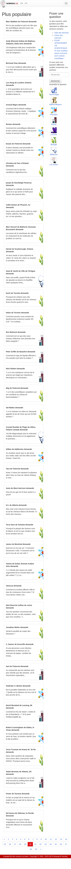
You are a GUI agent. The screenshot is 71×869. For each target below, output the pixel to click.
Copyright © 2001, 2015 (38, 856)
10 (46, 839)
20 (30, 844)
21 (35, 844)
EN (21, 3)
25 (56, 844)
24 (51, 844)
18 (20, 844)
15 (5, 844)
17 (15, 844)
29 (36, 849)
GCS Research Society (58, 856)
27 (66, 844)
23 (46, 844)
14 (66, 839)
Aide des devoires (61, 33)
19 (25, 844)
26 (61, 844)
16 (10, 844)
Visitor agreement (35, 860)
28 (31, 849)
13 (61, 839)
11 (51, 839)
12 (56, 839)
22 (40, 844)
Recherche (55, 81)
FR (26, 3)
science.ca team (21, 856)
